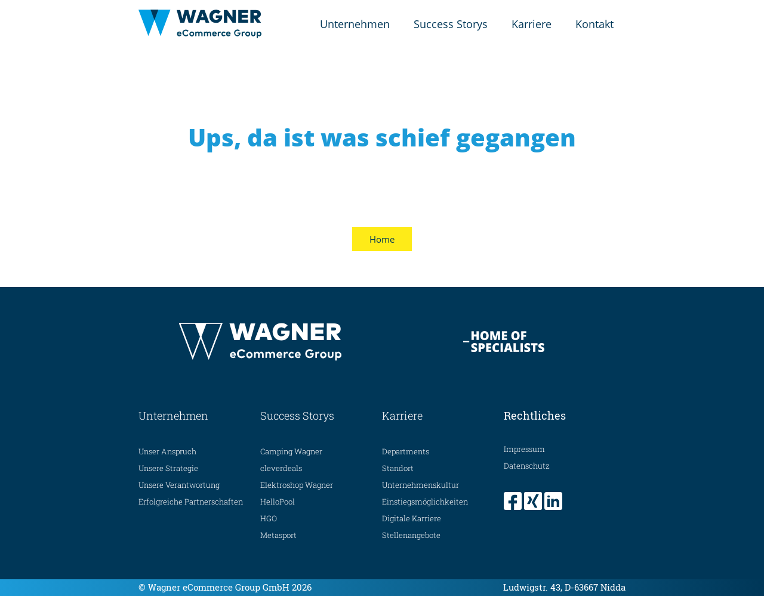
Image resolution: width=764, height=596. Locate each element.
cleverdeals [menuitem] (281, 468)
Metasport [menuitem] (278, 535)
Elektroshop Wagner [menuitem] (296, 484)
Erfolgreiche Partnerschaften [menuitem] (190, 501)
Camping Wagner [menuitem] (291, 451)
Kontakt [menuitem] (594, 24)
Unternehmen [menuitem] (355, 24)
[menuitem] (514, 501)
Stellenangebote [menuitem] (411, 535)
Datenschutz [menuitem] (527, 465)
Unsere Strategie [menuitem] (168, 468)
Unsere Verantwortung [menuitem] (179, 484)
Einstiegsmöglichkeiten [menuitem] (425, 501)
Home (382, 239)
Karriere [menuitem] (532, 24)
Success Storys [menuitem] (451, 24)
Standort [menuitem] (398, 468)
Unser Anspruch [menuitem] (167, 451)
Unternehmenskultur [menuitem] (420, 484)
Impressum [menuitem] (524, 449)
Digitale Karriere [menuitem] (411, 518)
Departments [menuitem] (405, 451)
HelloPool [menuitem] (277, 501)
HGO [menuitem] (268, 518)
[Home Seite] (199, 24)
